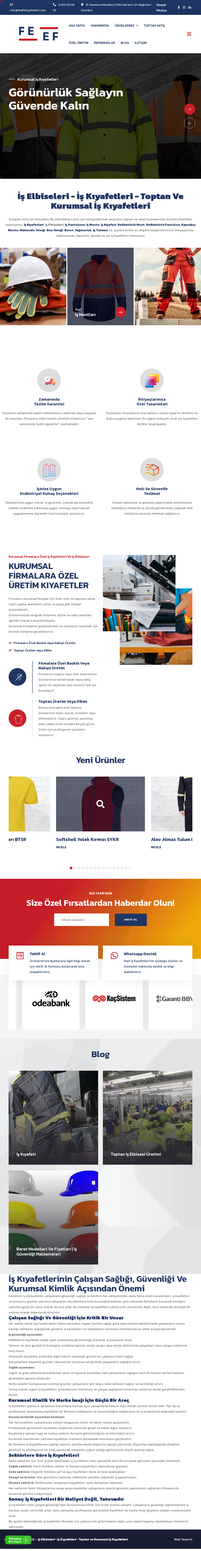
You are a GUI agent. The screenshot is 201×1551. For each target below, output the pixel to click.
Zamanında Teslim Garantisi (49, 402)
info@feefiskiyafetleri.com (28, 10)
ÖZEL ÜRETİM (78, 42)
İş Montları (85, 316)
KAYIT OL (130, 921)
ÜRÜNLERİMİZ (126, 25)
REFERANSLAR (104, 42)
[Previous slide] (189, 123)
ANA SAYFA (77, 25)
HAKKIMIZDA (100, 25)
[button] (71, 869)
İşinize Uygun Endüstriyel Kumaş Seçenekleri (49, 492)
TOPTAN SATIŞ (154, 25)
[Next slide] (189, 109)
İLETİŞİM (141, 42)
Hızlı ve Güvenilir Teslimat (152, 492)
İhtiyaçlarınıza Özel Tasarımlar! (152, 402)
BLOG (125, 42)
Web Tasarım (183, 1541)
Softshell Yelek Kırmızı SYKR (87, 840)
